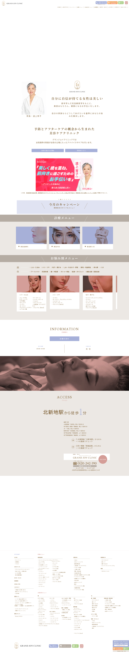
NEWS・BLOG (17, 579)
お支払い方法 (17, 585)
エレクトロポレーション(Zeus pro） (43, 571)
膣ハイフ (103, 563)
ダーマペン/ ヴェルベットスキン (56, 562)
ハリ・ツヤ (52, 600)
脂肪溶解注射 (77, 565)
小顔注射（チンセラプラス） (38, 379)
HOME (16, 559)
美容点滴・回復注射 (108, 600)
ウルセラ (35, 375)
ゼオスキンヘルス (105, 573)
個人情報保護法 (18, 576)
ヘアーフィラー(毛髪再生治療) (59, 574)
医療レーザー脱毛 (56, 576)
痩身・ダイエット (95, 620)
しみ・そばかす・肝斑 (66, 600)
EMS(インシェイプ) (78, 563)
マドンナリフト (37, 376)
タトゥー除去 (55, 581)
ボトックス (23, 376)
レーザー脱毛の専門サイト (21, 601)
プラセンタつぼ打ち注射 (58, 577)
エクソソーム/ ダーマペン (41, 614)
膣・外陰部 (93, 600)
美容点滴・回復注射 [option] (92, 345)
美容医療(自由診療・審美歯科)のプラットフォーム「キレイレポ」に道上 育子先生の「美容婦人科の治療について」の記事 (61, 194)
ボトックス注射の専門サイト (21, 602)
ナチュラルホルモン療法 (79, 587)
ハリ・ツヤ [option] (46, 341)
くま (74, 600)
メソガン (22, 378)
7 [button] (70, 242)
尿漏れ (93, 613)
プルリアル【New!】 (39, 381)
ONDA (75, 561)
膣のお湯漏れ (95, 607)
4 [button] (64, 242)
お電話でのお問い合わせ (20, 591)
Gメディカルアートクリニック (21, 610)
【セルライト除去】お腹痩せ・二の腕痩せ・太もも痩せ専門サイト (24, 607)
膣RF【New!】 (105, 565)
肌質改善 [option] (45, 345)
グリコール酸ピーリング (44, 578)
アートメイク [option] (35, 345)
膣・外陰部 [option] (54, 345)
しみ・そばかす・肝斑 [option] (71, 341)
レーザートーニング (43, 568)
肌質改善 (75, 608)
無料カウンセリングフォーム (21, 593)
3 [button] (62, 242)
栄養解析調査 (77, 589)
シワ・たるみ (40, 600)
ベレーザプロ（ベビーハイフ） (23, 372)
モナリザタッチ (105, 561)
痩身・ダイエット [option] (78, 345)
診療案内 (17, 563)
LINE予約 (17, 595)
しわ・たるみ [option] (35, 341)
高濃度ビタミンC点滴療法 (79, 580)
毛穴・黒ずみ (52, 613)
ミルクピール (56, 375)
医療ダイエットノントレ (20, 612)
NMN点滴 (76, 582)
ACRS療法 (22, 375)
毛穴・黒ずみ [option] (56, 341)
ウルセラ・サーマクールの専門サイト (23, 604)
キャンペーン (18, 561)
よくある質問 (18, 575)
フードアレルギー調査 (79, 591)
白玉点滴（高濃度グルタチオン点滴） (82, 576)
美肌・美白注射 (77, 573)
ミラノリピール (42, 582)
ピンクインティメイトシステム (94, 372)
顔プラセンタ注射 (90, 380)
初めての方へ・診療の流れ (21, 573)
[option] (64, 218)
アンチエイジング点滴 (79, 578)
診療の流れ (64, 412)
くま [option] (102, 341)
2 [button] (60, 242)
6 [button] (68, 242)
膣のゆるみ (94, 609)
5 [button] (66, 242)
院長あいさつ (81, 150)
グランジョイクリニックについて (22, 571)
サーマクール (36, 372)
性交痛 (93, 611)
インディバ (41, 573)
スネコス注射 (55, 570)
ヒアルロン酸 (23, 383)
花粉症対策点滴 (77, 574)
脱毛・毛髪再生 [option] (86, 341)
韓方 (75, 586)
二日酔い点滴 (77, 571)
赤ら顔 (63, 617)
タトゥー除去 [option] (65, 345)
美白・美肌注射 (108, 611)
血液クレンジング (78, 584)
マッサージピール (38, 373)
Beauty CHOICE (18, 618)
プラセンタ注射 (77, 569)
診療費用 (16, 582)
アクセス (17, 565)
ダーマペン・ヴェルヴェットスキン (25, 380)
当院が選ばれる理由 (48, 150)
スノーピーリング (90, 375)
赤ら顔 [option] (96, 341)
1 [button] (58, 242)
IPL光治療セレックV (43, 566)
